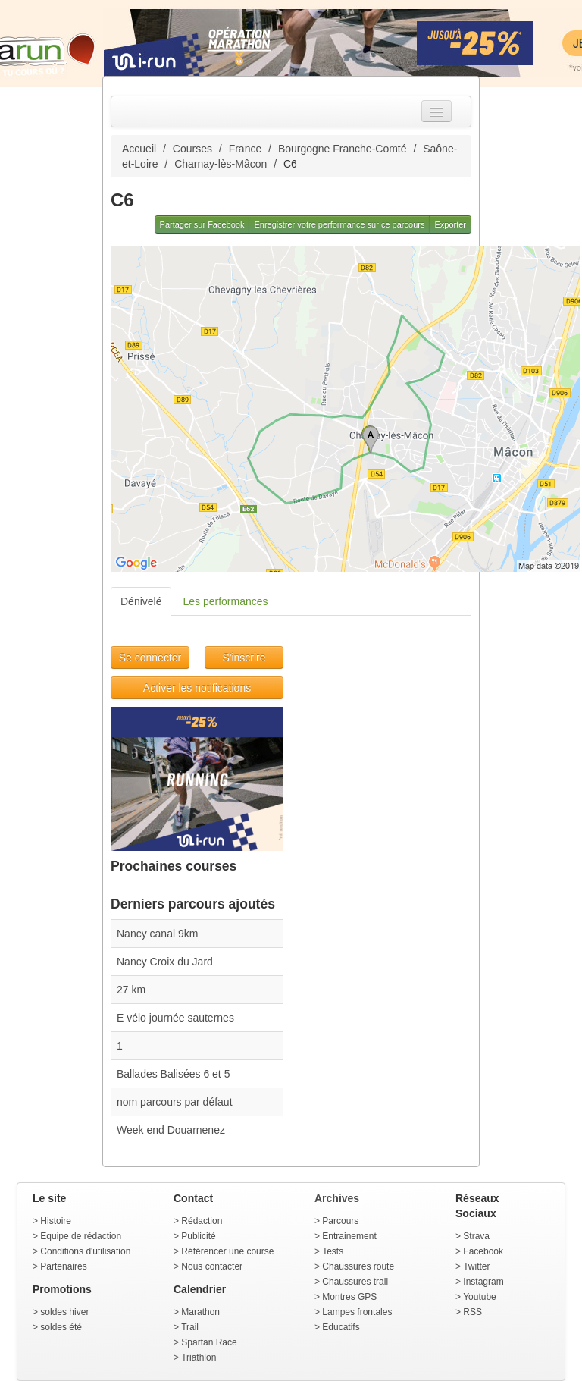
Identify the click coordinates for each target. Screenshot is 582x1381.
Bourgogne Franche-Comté (342, 149)
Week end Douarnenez (171, 1130)
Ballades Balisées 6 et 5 (173, 1074)
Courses (192, 149)
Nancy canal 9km (157, 933)
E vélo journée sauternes (175, 1018)
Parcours (340, 1221)
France (245, 149)
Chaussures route (358, 1266)
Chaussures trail (355, 1281)
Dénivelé (140, 601)
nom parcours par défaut (175, 1102)
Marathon (200, 1312)
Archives (336, 1198)
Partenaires (63, 1266)
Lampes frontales (357, 1312)
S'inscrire (243, 657)
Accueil (139, 149)
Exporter (450, 224)
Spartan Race (208, 1342)
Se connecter (150, 657)
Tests (332, 1251)
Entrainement (349, 1236)
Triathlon (198, 1357)
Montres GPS (349, 1297)
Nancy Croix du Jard (165, 962)
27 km (131, 990)
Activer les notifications (197, 688)
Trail (190, 1327)
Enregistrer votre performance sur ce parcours (339, 224)
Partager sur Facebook (202, 224)
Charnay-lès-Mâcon (220, 164)
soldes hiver (64, 1312)
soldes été (61, 1327)
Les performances (225, 601)
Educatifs (340, 1327)
